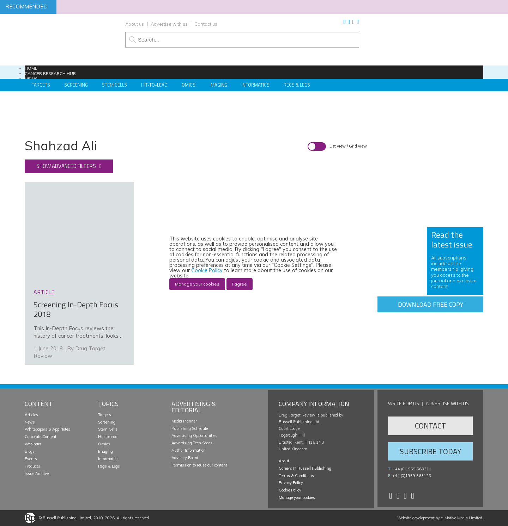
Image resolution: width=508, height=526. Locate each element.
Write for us (403, 403)
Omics (188, 84)
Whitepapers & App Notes (47, 429)
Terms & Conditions (296, 475)
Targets (104, 414)
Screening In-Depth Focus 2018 (76, 309)
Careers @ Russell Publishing (305, 468)
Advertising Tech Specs (191, 442)
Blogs (30, 451)
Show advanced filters (66, 166)
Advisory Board (184, 457)
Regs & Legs (297, 84)
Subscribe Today (430, 451)
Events (31, 458)
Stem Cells (114, 84)
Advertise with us (169, 24)
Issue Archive (37, 473)
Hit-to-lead (107, 436)
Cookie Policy (290, 490)
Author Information (188, 450)
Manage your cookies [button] (297, 497)
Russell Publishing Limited (67, 517)
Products (32, 466)
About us (134, 24)
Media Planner (184, 421)
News (30, 422)
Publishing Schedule (189, 428)
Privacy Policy (291, 482)
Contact (430, 425)
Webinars (33, 444)
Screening (106, 422)
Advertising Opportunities (194, 435)
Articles (31, 414)
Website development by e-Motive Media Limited (439, 517)
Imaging (218, 84)
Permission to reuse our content (199, 465)
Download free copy (430, 304)
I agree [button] (239, 284)
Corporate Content (40, 436)
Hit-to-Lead (154, 84)
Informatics (255, 84)
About (284, 460)
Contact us (205, 24)
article (44, 292)
